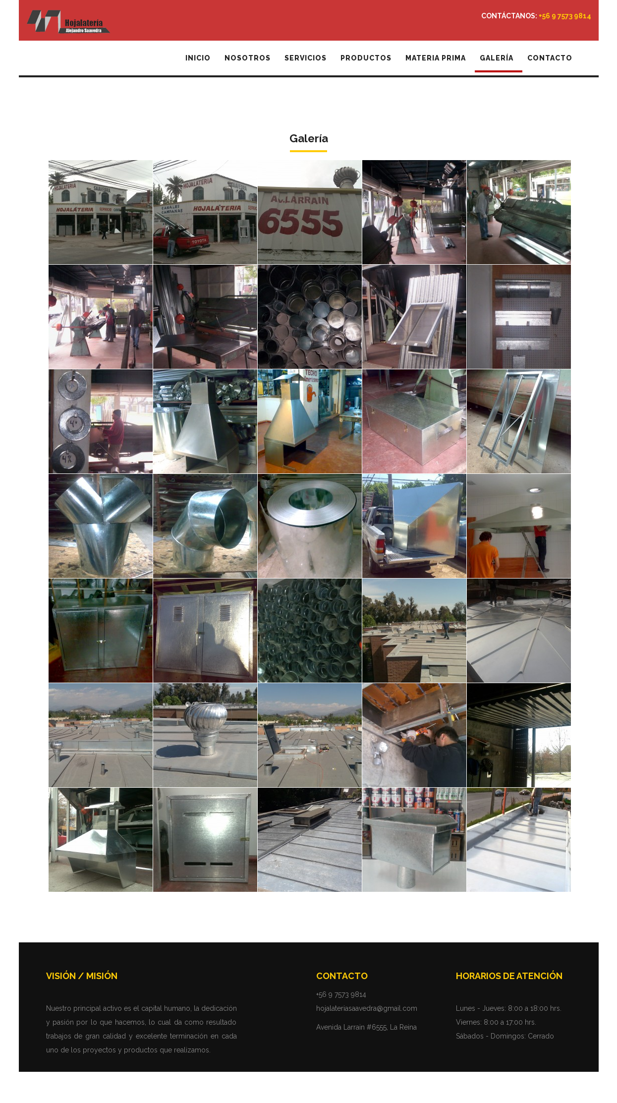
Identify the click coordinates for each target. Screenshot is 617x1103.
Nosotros (247, 58)
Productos (366, 58)
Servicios (305, 58)
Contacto (549, 58)
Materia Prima (435, 58)
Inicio (198, 58)
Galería (496, 58)
